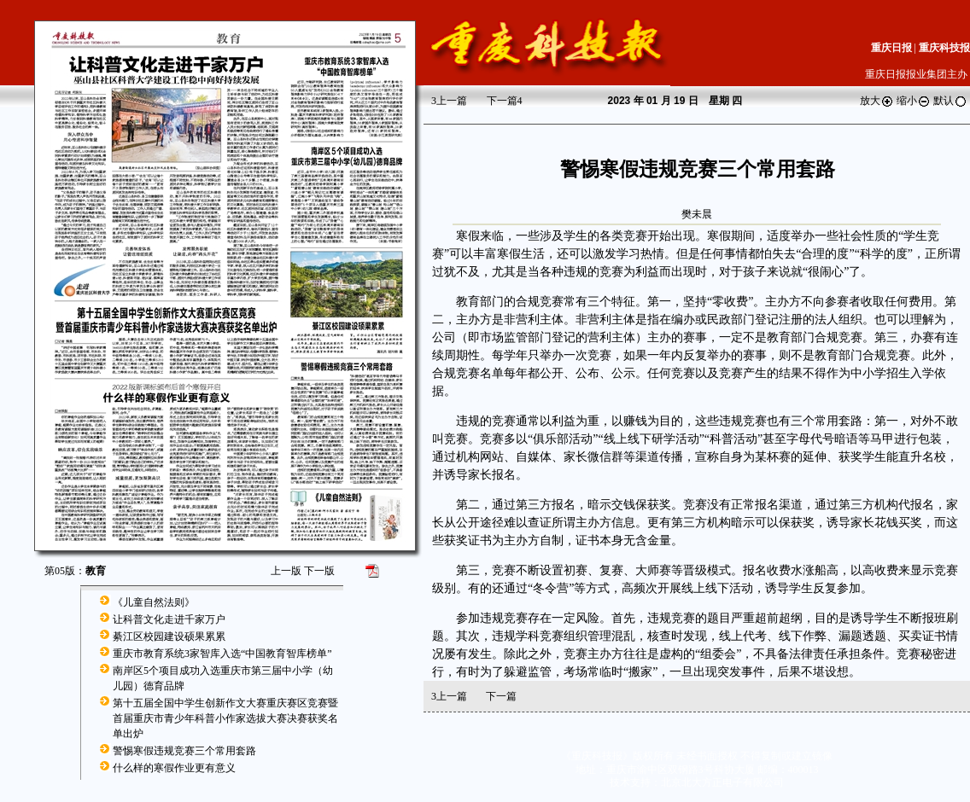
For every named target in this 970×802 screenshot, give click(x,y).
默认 (950, 101)
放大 (877, 101)
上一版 (286, 571)
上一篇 (449, 101)
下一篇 (505, 101)
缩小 (914, 101)
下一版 (319, 571)
